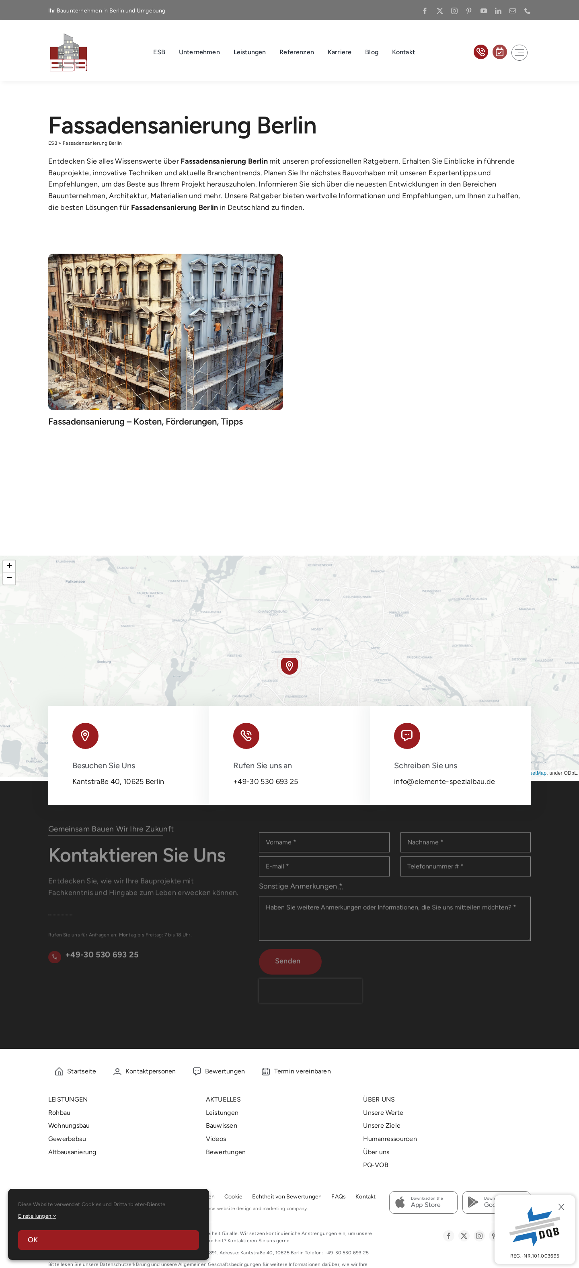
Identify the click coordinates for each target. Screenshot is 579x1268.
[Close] (561, 1207)
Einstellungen (37, 1216)
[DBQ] (534, 1229)
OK (33, 1239)
